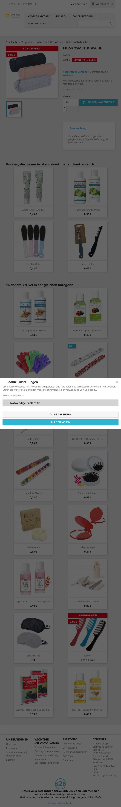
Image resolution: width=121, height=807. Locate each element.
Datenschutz (8, 395)
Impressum (18, 395)
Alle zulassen (60, 422)
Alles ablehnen (60, 414)
